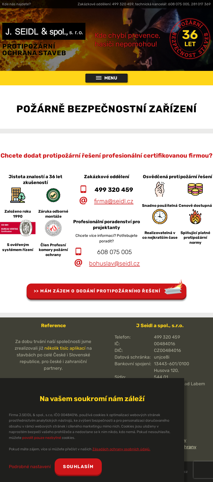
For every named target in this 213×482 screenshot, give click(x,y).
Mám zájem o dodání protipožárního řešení (100, 291)
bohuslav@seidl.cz (114, 263)
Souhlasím (78, 466)
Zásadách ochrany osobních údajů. (121, 449)
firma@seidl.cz (113, 201)
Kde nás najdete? (16, 4)
